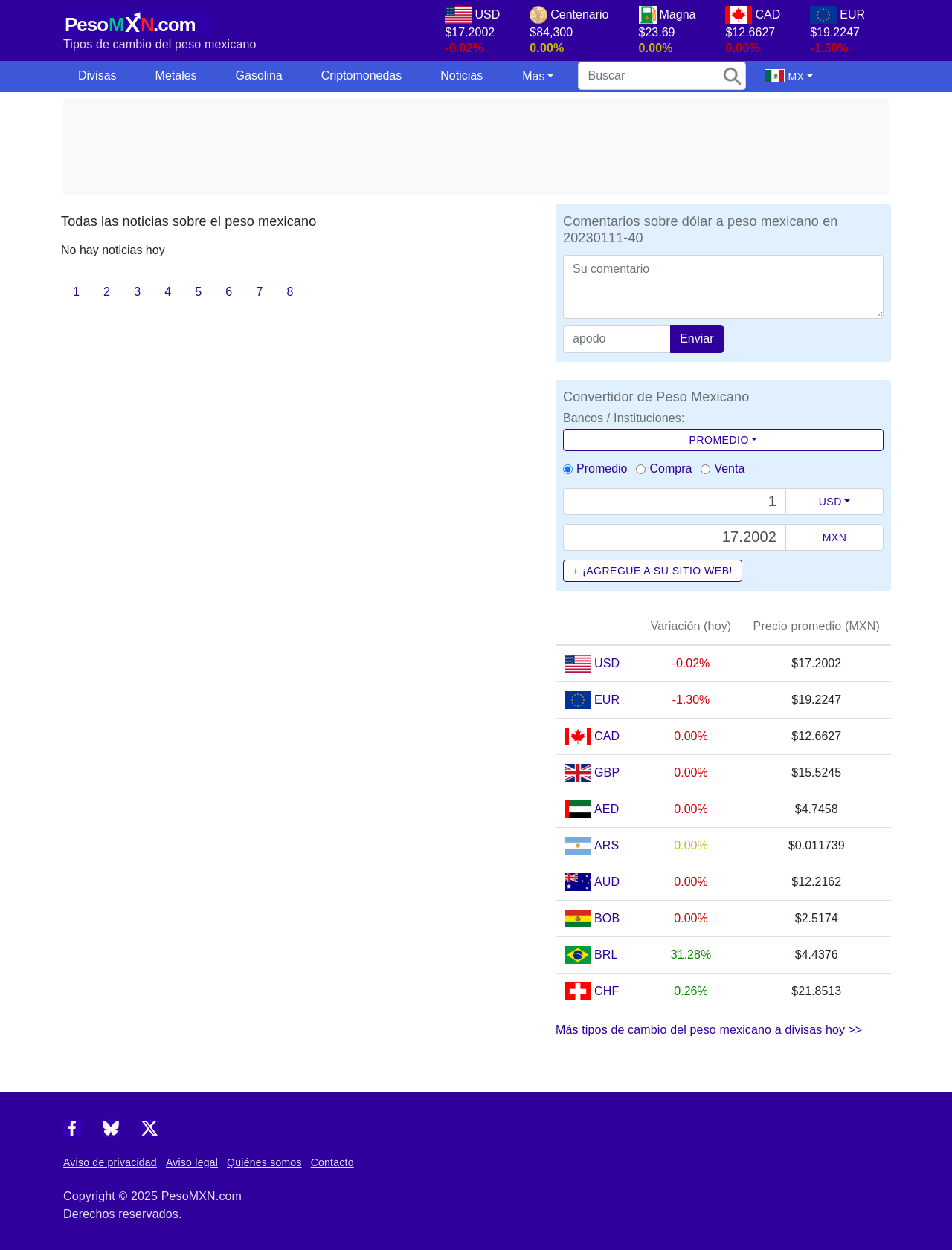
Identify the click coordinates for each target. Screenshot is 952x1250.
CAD (607, 736)
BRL (606, 954)
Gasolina (259, 75)
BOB (607, 918)
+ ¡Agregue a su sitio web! (653, 571)
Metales (176, 75)
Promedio (719, 440)
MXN (835, 537)
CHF (606, 991)
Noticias (461, 75)
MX (784, 75)
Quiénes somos (264, 1162)
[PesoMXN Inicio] (137, 20)
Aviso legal (192, 1162)
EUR (607, 699)
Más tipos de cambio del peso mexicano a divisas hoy (709, 1029)
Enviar (696, 338)
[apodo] (617, 339)
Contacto (332, 1162)
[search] (662, 76)
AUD (607, 881)
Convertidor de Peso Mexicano (656, 396)
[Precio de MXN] (674, 537)
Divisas (97, 75)
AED (606, 809)
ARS (606, 845)
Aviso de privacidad (110, 1162)
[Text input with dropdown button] (674, 501)
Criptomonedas (361, 75)
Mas (533, 76)
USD (830, 502)
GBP (607, 772)
